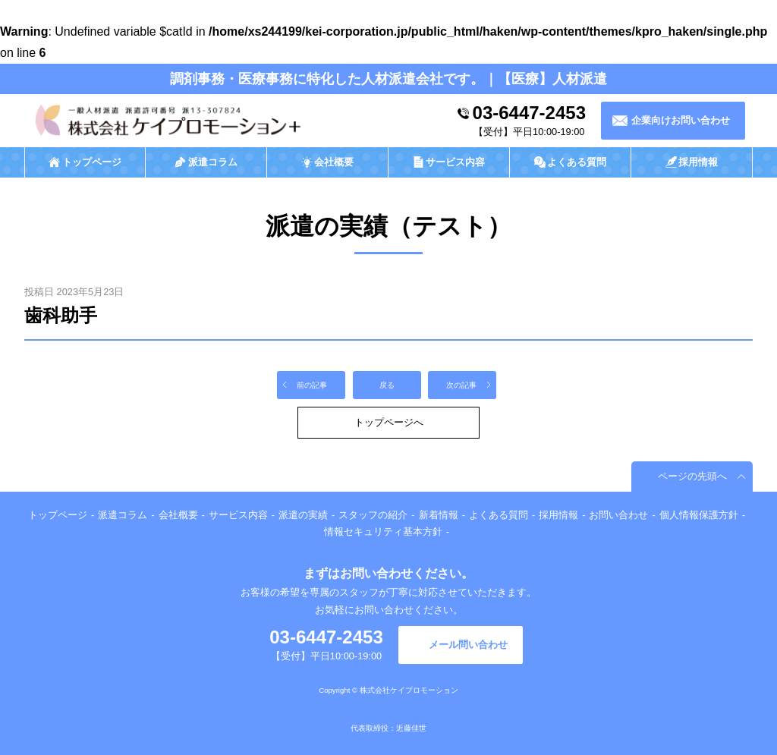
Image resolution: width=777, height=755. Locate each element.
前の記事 (312, 385)
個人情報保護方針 (698, 515)
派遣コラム (122, 515)
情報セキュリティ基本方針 (383, 531)
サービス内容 (238, 515)
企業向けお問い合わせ (680, 120)
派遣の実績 (303, 515)
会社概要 (178, 515)
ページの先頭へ (692, 476)
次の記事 (461, 385)
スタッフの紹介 (372, 515)
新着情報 (438, 515)
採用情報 (558, 515)
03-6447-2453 (529, 112)
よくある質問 (498, 515)
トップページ (57, 515)
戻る (387, 385)
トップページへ (388, 422)
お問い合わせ (618, 515)
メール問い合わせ (468, 644)
